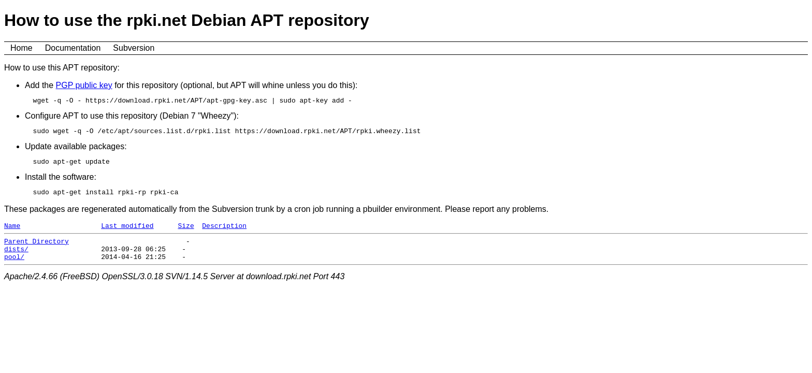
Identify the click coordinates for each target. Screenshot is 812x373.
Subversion (133, 48)
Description (224, 233)
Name (12, 233)
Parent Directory (36, 250)
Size (186, 233)
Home (21, 48)
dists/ (16, 259)
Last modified (127, 233)
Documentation (73, 48)
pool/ (14, 269)
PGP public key (84, 85)
